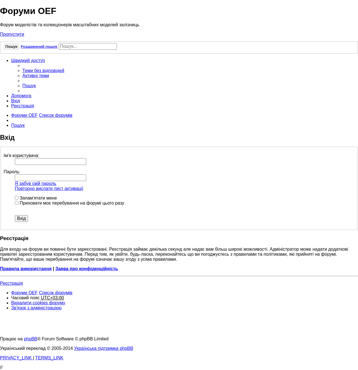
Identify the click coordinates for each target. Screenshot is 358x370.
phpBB (30, 338)
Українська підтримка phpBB (103, 348)
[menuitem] (43, 70)
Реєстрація (11, 283)
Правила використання (26, 268)
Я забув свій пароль (35, 183)
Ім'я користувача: (21, 155)
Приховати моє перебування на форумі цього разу (69, 203)
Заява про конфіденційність (86, 268)
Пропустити (12, 34)
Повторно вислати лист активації (49, 188)
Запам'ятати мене (36, 198)
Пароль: (12, 171)
